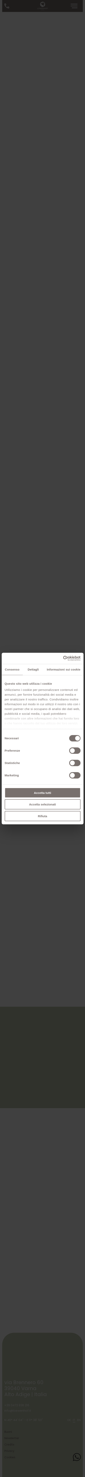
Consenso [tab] (12, 669)
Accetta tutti (42, 792)
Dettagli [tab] (33, 669)
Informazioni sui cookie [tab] (63, 669)
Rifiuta (42, 816)
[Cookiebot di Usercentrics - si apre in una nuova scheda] (63, 658)
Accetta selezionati (42, 804)
